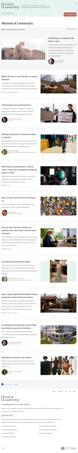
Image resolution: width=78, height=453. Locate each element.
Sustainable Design (8, 433)
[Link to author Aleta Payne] (5, 213)
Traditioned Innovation (9, 437)
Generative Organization (10, 430)
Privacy (3, 448)
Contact (60, 391)
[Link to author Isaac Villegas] (51, 61)
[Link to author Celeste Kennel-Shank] (5, 120)
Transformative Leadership (48, 430)
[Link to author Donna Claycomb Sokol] (5, 279)
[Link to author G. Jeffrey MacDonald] (5, 343)
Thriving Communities (9, 426)
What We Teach (7, 415)
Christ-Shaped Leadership (48, 426)
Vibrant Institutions (46, 433)
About (54, 391)
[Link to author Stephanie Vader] (5, 152)
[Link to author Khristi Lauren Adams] (5, 372)
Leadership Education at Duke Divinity (15, 404)
